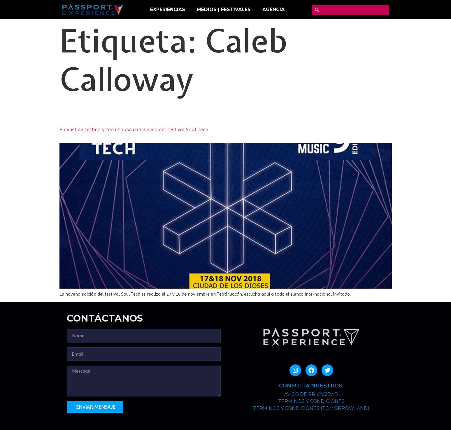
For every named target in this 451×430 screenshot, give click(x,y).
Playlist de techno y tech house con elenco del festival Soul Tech (133, 129)
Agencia (273, 9)
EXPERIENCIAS (167, 9)
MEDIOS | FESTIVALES (224, 9)
